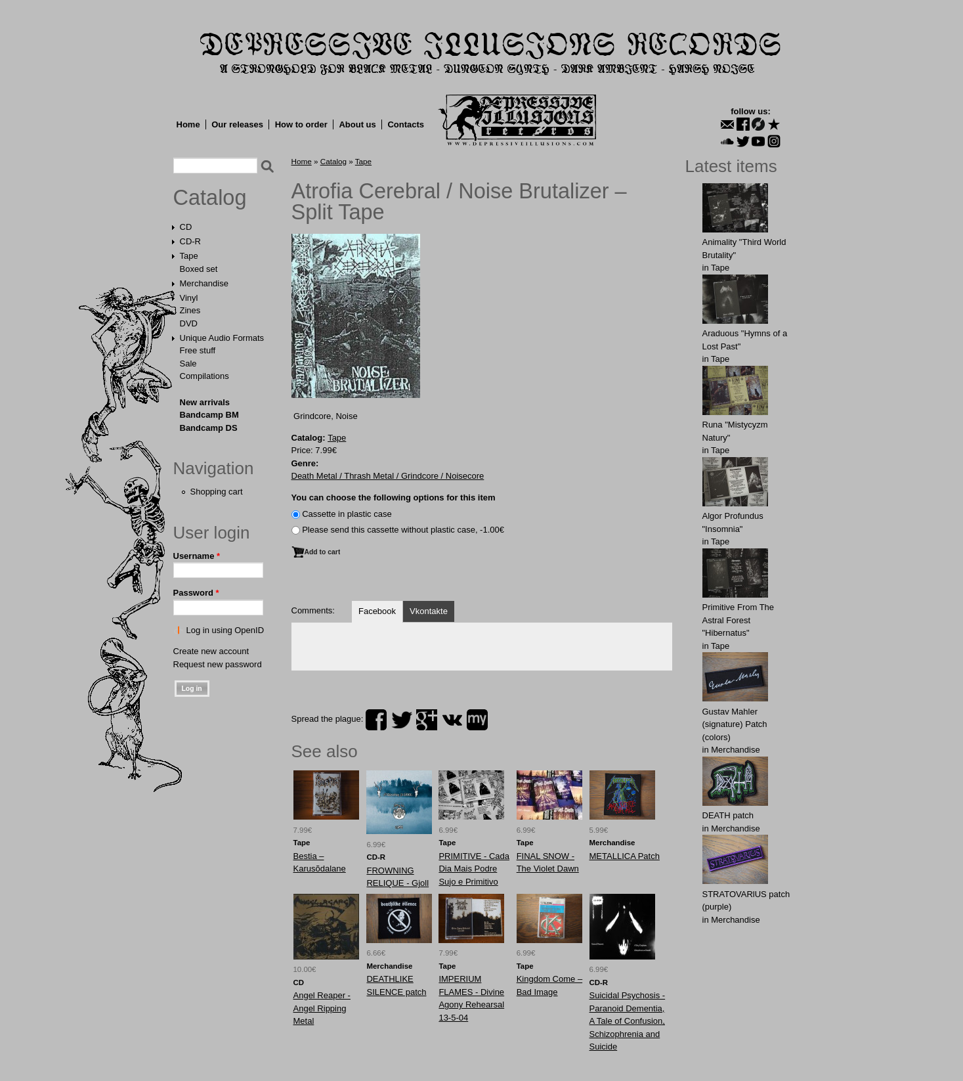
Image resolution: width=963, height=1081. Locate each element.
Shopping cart (216, 491)
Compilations (204, 376)
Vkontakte (429, 611)
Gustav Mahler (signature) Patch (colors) (734, 724)
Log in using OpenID (225, 630)
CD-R (191, 241)
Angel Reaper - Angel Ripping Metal (322, 1008)
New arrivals (205, 402)
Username (197, 556)
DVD (189, 323)
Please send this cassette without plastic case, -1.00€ (403, 530)
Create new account (211, 651)
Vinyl (189, 298)
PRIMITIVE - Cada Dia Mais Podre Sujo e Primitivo (474, 869)
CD (186, 227)
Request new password (217, 664)
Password (196, 593)
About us (357, 124)
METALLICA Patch (624, 856)
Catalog (210, 198)
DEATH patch (728, 815)
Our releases (237, 124)
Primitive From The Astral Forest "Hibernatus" (738, 620)
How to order (301, 124)
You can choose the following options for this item (393, 497)
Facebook (377, 611)
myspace (477, 719)
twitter (401, 719)
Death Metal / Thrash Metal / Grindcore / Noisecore (387, 476)
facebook (376, 719)
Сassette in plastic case (347, 514)
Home (188, 124)
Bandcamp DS (209, 428)
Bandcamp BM (209, 415)
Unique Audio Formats (222, 338)
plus (426, 719)
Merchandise (204, 283)
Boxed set (199, 269)
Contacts (405, 124)
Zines (190, 310)
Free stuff (198, 350)
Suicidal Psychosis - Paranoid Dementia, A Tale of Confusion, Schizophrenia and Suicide (627, 1020)
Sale (188, 363)
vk (452, 719)
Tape (189, 256)
